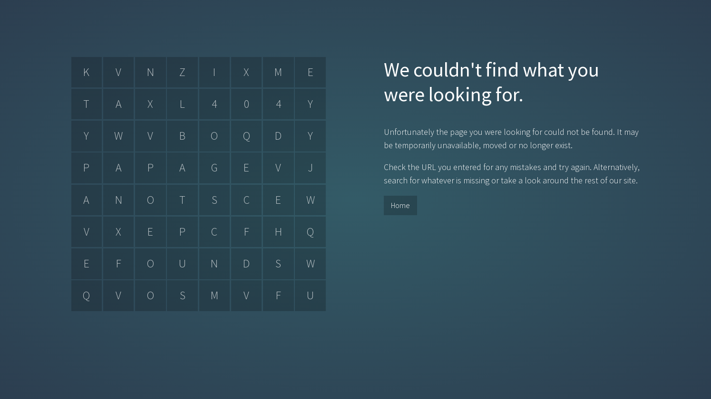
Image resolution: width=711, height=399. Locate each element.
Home (400, 205)
